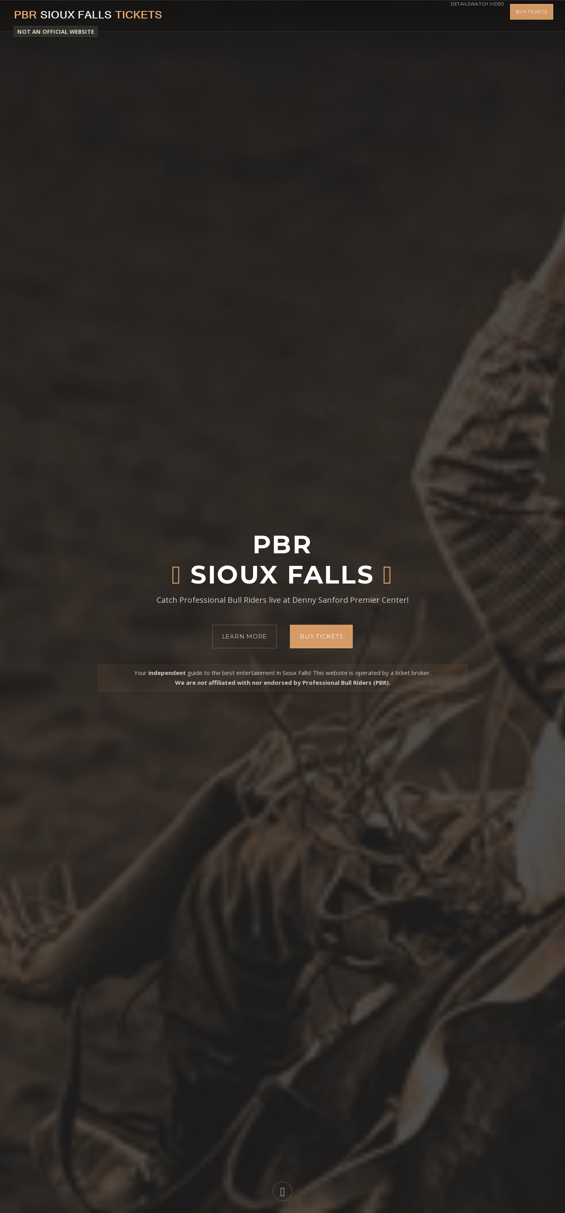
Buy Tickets (531, 15)
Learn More (244, 636)
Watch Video (481, 15)
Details (443, 15)
